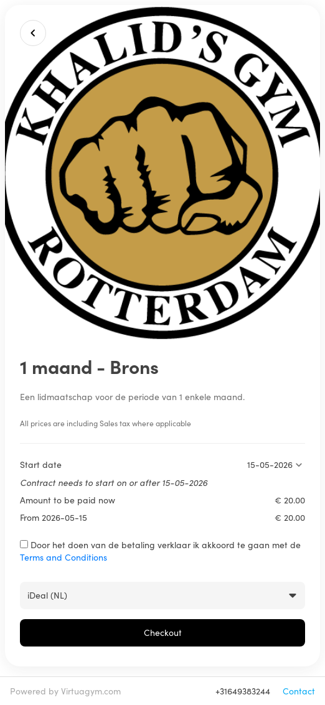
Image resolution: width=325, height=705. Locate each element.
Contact (299, 691)
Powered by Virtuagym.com (65, 691)
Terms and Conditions (63, 557)
